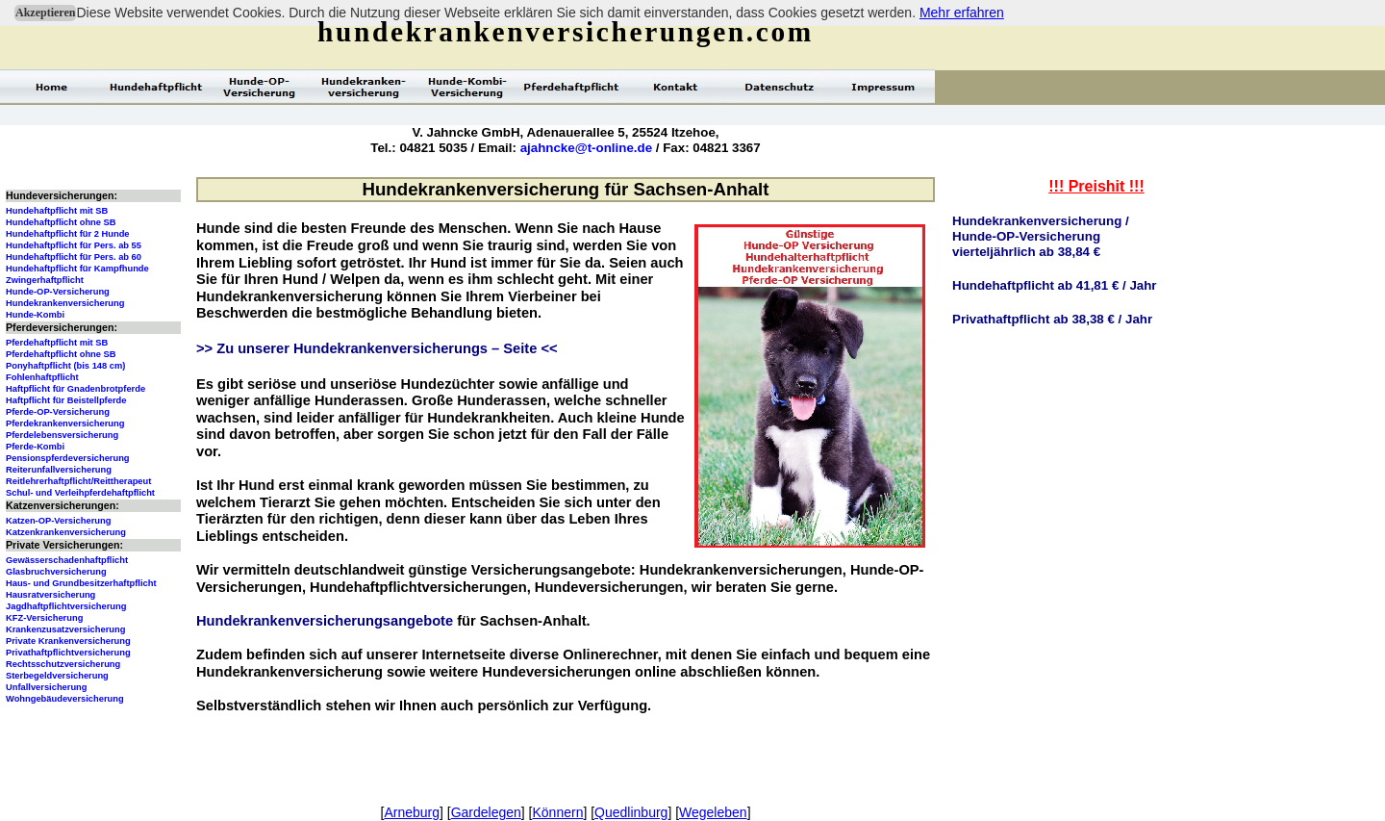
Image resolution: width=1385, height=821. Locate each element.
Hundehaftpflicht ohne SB (61, 222)
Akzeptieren (45, 12)
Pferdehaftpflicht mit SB (57, 342)
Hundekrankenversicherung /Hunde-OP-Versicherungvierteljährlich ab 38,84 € (1040, 236)
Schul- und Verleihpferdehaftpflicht (80, 493)
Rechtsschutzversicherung (63, 664)
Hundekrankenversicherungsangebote (324, 621)
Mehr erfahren (961, 12)
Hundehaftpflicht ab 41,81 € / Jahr (1054, 285)
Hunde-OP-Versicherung (58, 291)
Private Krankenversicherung (68, 641)
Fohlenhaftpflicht (42, 377)
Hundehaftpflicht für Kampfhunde (77, 268)
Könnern (557, 812)
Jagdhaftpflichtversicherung (66, 606)
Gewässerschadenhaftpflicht (67, 560)
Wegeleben (713, 812)
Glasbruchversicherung (56, 572)
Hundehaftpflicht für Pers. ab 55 (73, 245)
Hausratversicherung (50, 595)
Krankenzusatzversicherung (65, 629)
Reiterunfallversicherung (59, 470)
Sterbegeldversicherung (57, 675)
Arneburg (412, 812)
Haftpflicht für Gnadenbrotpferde (75, 389)
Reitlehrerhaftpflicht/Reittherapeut (78, 481)
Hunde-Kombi (35, 315)
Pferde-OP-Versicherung (58, 412)
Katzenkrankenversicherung (66, 532)
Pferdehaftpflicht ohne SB (61, 354)
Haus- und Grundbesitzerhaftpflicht (81, 583)
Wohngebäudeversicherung (65, 699)
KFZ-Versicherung (44, 618)
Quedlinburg (630, 812)
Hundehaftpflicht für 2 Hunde (68, 234)
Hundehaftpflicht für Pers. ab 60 (73, 257)
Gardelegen (486, 812)
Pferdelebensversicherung (62, 435)
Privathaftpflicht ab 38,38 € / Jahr (1052, 319)
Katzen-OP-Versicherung (58, 521)
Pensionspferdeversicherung (68, 458)
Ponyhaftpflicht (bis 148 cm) (65, 366)
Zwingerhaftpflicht (45, 280)
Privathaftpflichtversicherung (68, 652)
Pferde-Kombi (35, 446)
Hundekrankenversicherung (65, 303)
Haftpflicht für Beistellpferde (66, 400)
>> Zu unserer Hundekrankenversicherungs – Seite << (377, 348)
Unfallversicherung (47, 687)
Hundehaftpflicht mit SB (57, 211)
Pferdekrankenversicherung (65, 423)
